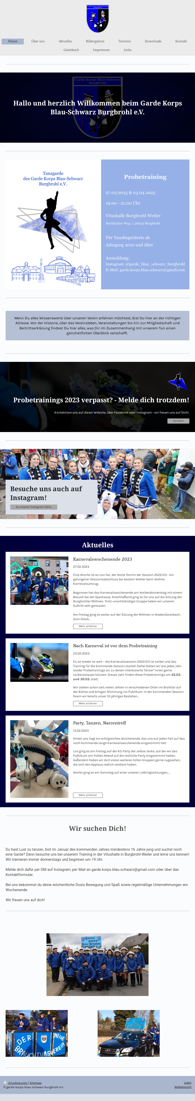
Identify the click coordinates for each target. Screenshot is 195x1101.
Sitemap (36, 1083)
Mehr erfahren (88, 626)
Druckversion (16, 1083)
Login (187, 1082)
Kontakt (178, 420)
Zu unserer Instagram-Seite (33, 507)
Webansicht (182, 1087)
